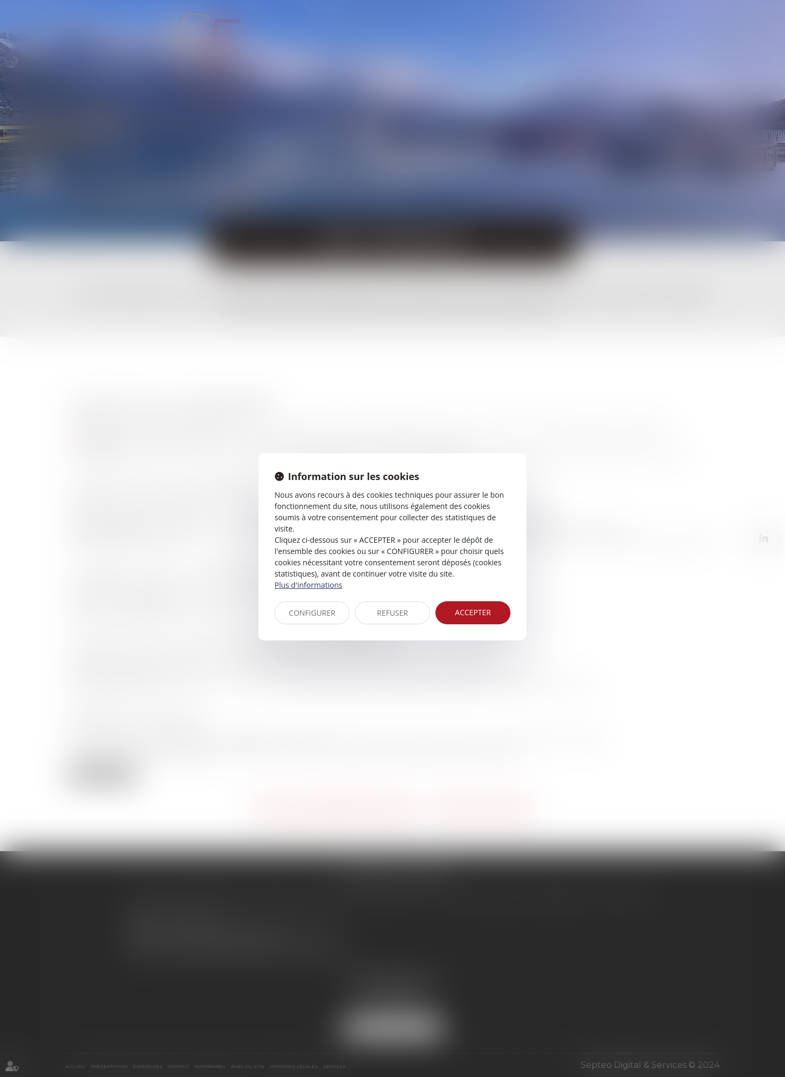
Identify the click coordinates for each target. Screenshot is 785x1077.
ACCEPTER (473, 612)
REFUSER (392, 613)
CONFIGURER (312, 613)
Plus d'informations (308, 585)
